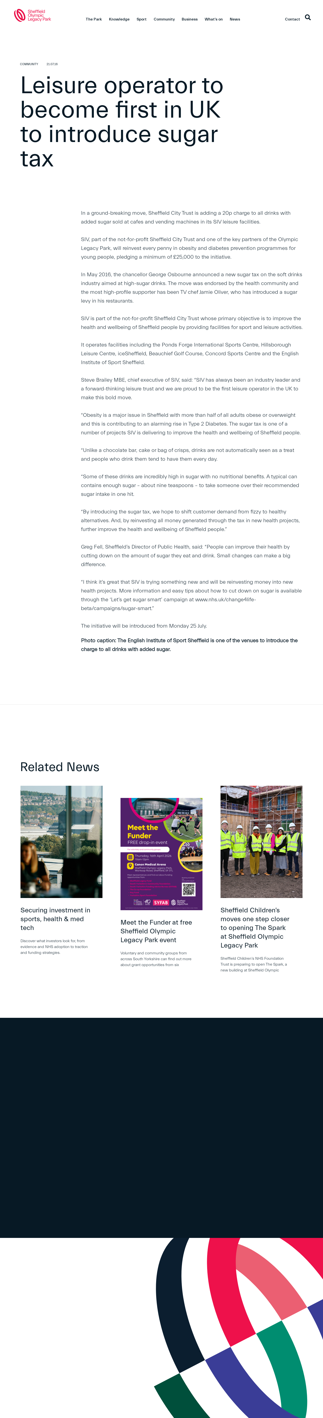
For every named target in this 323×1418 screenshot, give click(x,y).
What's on (214, 19)
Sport (142, 19)
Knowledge (119, 19)
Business (190, 19)
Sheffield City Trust (170, 213)
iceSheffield (132, 354)
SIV (85, 239)
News (235, 19)
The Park (94, 19)
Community (164, 19)
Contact (292, 19)
